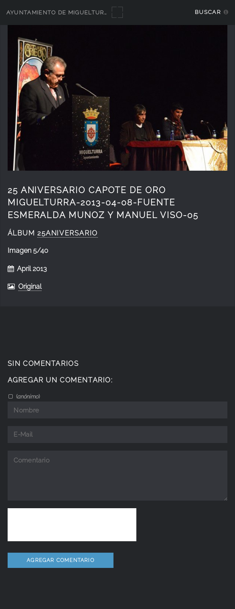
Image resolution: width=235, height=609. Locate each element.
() (27, 396)
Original (29, 286)
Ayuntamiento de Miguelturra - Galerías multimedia (98, 12)
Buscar (208, 12)
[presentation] (72, 524)
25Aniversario (67, 233)
